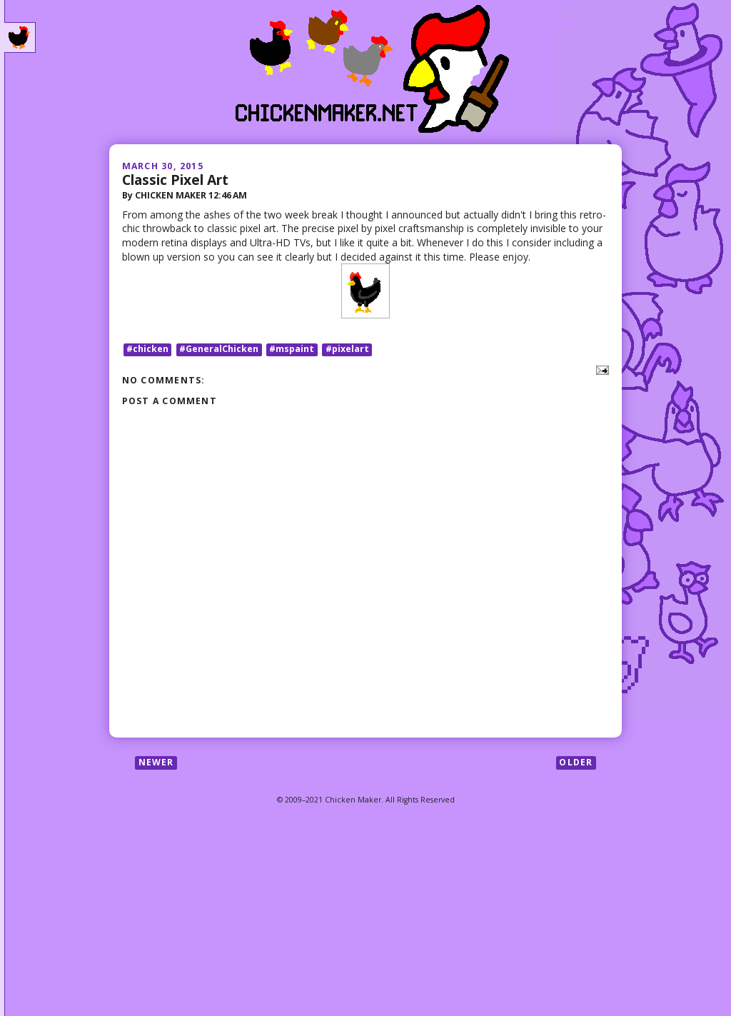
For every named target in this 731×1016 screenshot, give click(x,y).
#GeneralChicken (218, 349)
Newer (156, 762)
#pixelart (347, 349)
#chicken (147, 349)
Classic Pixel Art (175, 179)
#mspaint (291, 349)
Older (576, 762)
